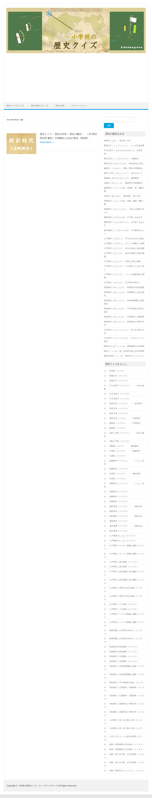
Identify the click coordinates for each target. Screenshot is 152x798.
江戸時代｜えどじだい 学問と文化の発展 (122, 261)
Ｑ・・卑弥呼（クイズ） (115, 371)
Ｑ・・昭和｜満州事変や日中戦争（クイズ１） (124, 744)
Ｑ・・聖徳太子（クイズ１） (116, 376)
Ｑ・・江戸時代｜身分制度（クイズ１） (121, 562)
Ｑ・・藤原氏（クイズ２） (115, 428)
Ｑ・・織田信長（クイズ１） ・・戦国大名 (123, 506)
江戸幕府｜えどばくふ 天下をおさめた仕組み (124, 238)
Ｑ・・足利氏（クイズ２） (115, 478)
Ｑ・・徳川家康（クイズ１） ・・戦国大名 (123, 526)
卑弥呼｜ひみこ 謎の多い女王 (117, 140)
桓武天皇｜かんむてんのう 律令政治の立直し (124, 163)
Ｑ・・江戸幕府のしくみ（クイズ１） (120, 536)
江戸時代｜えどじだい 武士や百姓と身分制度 (124, 248)
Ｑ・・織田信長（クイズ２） (116, 511)
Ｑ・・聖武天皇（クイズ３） (116, 413)
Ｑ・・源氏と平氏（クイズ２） (117, 441)
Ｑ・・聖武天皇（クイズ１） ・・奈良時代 (123, 403)
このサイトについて (79, 106)
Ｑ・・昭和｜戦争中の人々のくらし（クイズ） (124, 770)
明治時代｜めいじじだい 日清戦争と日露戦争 (124, 317)
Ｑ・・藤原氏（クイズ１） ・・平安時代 (122, 423)
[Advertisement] (76, 76)
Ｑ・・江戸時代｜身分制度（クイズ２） (121, 567)
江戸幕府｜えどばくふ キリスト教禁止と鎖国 (124, 243)
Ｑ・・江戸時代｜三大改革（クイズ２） (121, 609)
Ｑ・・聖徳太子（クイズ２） (116, 381)
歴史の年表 (60, 106)
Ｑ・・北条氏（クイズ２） (115, 456)
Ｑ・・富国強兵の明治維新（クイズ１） (121, 647)
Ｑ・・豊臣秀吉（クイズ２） (116, 521)
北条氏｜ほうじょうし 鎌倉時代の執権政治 (123, 183)
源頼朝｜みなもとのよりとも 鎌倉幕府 (121, 178)
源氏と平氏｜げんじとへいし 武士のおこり (123, 173)
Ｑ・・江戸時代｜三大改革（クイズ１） (121, 604)
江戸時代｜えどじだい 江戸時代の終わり (122, 282)
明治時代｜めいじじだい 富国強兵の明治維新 (124, 287)
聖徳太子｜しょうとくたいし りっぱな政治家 (124, 145)
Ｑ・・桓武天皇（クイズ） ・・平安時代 (122, 418)
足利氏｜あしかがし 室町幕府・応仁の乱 (122, 196)
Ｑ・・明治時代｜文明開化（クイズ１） (121, 656)
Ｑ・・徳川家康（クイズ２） (116, 531)
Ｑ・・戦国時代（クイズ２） (116, 501)
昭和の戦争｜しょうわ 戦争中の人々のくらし (124, 356)
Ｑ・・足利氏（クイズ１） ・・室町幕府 (122, 474)
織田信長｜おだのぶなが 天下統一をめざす (123, 217)
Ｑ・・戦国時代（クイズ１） (116, 496)
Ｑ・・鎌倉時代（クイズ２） (116, 469)
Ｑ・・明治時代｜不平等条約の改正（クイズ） (124, 682)
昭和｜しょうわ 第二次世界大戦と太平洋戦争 (124, 351)
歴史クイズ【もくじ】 (15, 106)
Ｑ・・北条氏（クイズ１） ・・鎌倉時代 (122, 451)
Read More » (47, 142)
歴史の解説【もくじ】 (40, 106)
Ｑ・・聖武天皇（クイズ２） (116, 408)
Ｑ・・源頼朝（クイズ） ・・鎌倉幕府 (121, 446)
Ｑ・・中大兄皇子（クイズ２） (117, 394)
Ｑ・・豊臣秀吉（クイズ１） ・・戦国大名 (123, 516)
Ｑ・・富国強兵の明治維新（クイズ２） (121, 651)
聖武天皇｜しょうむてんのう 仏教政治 (121, 158)
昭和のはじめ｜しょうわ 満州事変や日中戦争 (124, 346)
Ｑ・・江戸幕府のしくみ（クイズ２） (120, 541)
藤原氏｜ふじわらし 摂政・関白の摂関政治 (123, 168)
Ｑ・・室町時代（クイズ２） (116, 492)
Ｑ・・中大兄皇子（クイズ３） (117, 399)
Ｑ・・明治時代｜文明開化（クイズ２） (121, 661)
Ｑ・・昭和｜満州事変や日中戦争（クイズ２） (124, 749)
